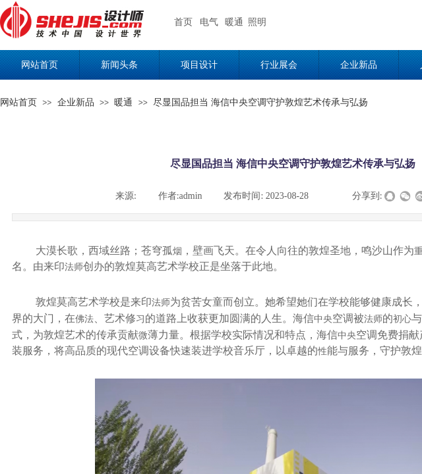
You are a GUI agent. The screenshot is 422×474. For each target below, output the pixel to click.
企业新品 (75, 102)
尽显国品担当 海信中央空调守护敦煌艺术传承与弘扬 (260, 102)
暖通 (123, 102)
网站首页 (18, 102)
